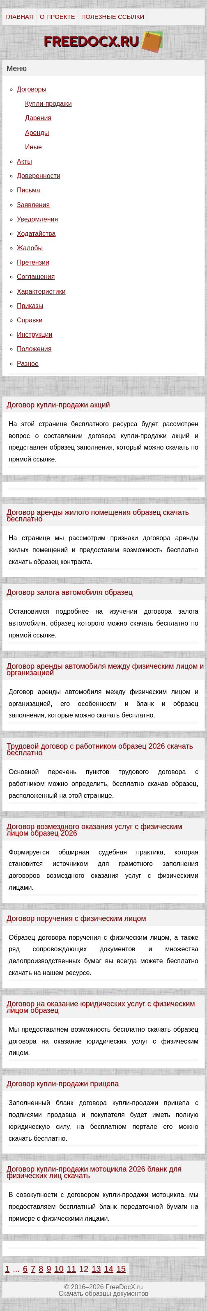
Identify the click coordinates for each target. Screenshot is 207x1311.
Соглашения (36, 276)
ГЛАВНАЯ (19, 16)
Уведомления (37, 219)
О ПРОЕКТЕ (57, 16)
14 (108, 1269)
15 (121, 1269)
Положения (34, 348)
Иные (33, 147)
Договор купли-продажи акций (58, 405)
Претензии (33, 262)
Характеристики (41, 291)
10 (58, 1269)
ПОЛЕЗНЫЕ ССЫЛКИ (112, 16)
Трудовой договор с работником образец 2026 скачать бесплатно (100, 749)
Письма (28, 190)
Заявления (33, 204)
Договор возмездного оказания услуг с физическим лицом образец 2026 (94, 829)
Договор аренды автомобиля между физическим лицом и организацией (105, 669)
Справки (29, 320)
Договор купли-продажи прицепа (63, 1084)
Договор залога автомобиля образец (70, 592)
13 (96, 1269)
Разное (28, 363)
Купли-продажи (48, 103)
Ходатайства (36, 233)
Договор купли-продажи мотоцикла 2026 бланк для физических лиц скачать (94, 1172)
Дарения (38, 117)
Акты (24, 161)
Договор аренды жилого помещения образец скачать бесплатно (98, 515)
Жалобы (30, 247)
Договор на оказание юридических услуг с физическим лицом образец (101, 1007)
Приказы (30, 305)
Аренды (37, 132)
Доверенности (38, 175)
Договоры (31, 89)
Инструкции (34, 334)
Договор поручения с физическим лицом (76, 918)
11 (71, 1269)
